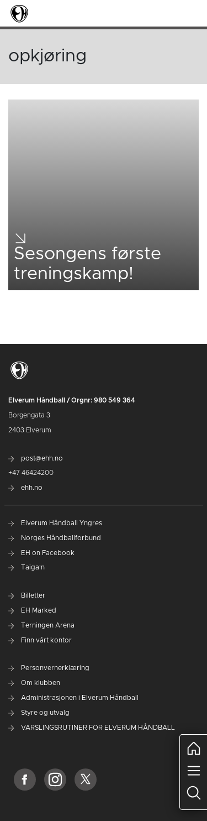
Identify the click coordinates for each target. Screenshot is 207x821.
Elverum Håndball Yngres (55, 523)
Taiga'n (26, 567)
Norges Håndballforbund (54, 538)
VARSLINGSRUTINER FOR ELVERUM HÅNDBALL (91, 727)
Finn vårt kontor (40, 640)
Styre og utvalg (39, 712)
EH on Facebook (41, 553)
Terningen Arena (41, 625)
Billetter (26, 595)
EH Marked (32, 610)
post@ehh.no (35, 458)
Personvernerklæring (48, 668)
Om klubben (34, 682)
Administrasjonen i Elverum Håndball (73, 697)
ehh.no (25, 487)
